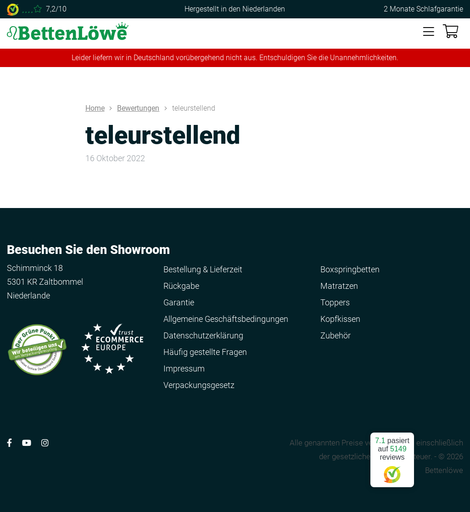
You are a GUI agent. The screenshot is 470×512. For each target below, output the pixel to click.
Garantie (178, 302)
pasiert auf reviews (392, 456)
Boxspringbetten (350, 269)
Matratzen (339, 286)
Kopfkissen (340, 319)
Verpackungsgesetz (199, 385)
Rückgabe (181, 286)
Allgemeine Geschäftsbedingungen (225, 319)
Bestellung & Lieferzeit (202, 269)
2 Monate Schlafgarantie (423, 9)
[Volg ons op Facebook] (9, 443)
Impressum (184, 368)
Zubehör (335, 335)
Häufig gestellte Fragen (205, 352)
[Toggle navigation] (428, 32)
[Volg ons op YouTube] (26, 443)
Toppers (335, 302)
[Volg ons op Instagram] (45, 443)
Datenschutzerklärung (203, 335)
